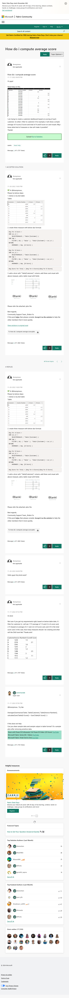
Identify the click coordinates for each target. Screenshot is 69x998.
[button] (45, 54)
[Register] (13, 814)
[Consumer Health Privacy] (34, 992)
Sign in (45, 26)
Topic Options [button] (56, 54)
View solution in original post (18, 327)
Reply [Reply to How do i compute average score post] (57, 155)
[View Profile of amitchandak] (21, 696)
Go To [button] (59, 27)
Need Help (17, 145)
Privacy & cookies (6, 978)
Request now (34, 37)
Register (36, 26)
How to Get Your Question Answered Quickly (23, 835)
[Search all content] (41, 31)
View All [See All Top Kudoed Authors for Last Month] (10, 924)
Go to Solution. (37, 137)
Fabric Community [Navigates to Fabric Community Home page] (24, 16)
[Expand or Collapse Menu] (3, 22)
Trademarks (4, 985)
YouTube (56, 735)
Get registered (7, 10)
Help (51, 26)
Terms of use (5, 981)
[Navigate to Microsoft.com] (7, 16)
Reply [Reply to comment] (57, 349)
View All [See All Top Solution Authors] (10, 880)
